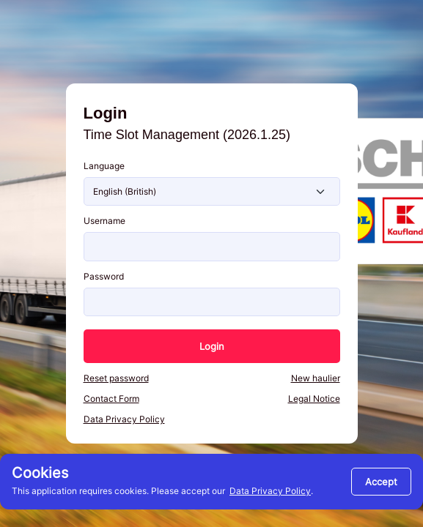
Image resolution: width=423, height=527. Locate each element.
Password (104, 276)
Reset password (116, 378)
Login (211, 346)
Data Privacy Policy (270, 490)
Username (104, 220)
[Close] (381, 482)
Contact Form (111, 398)
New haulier (315, 378)
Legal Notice (314, 398)
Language (104, 165)
